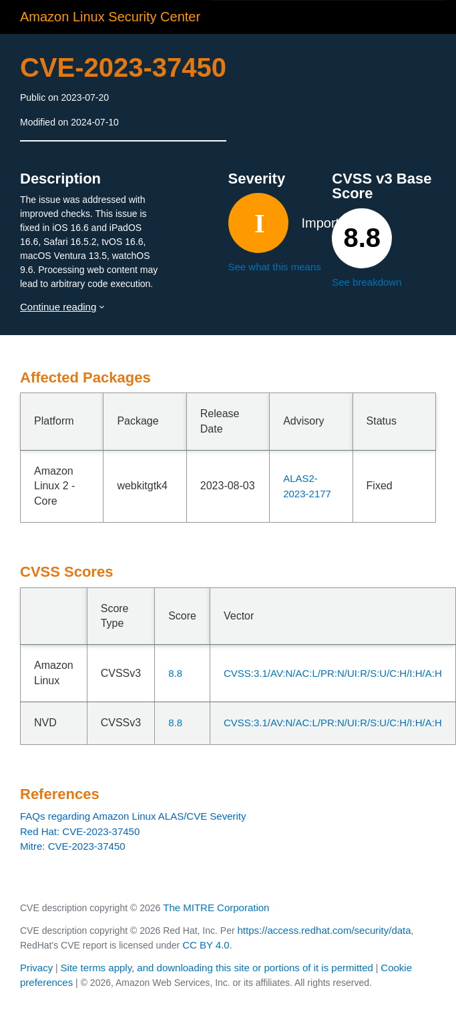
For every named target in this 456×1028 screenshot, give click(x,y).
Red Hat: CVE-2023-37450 (80, 831)
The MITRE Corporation (216, 907)
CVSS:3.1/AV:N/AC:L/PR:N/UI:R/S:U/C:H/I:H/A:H (333, 673)
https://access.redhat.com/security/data (324, 930)
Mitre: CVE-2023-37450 (73, 846)
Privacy (36, 967)
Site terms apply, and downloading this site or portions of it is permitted (217, 967)
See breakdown (366, 282)
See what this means (274, 266)
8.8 (175, 673)
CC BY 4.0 (206, 945)
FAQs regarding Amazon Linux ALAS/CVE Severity (133, 816)
